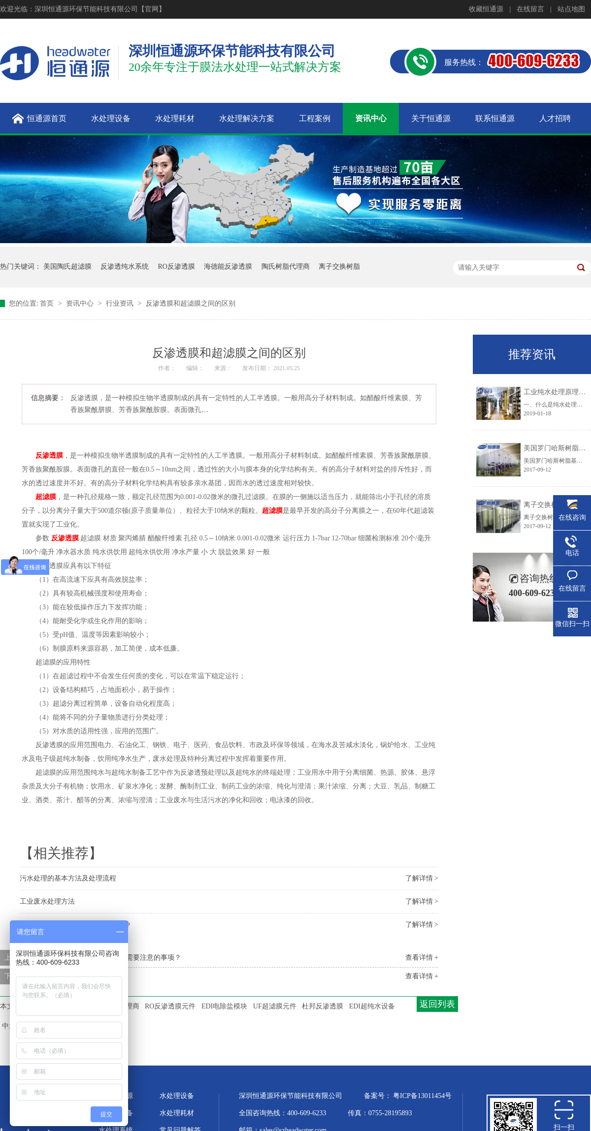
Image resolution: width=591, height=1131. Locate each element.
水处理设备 (177, 1096)
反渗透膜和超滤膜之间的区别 (190, 303)
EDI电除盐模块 (224, 1006)
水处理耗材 (177, 1113)
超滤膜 (45, 497)
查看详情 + (421, 957)
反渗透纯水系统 (124, 266)
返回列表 (437, 1004)
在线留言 (530, 9)
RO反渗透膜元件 (170, 1006)
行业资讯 (120, 303)
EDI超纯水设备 (372, 1006)
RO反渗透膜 (176, 266)
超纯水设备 (115, 1113)
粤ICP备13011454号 (422, 1096)
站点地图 (571, 9)
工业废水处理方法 (47, 901)
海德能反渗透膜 (228, 266)
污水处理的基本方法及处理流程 (68, 878)
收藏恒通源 (486, 9)
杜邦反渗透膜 (322, 1006)
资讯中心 (81, 303)
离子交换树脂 (339, 266)
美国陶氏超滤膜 (67, 266)
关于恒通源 (115, 1096)
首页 (48, 303)
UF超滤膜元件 (274, 1006)
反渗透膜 (49, 455)
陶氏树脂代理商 (286, 266)
